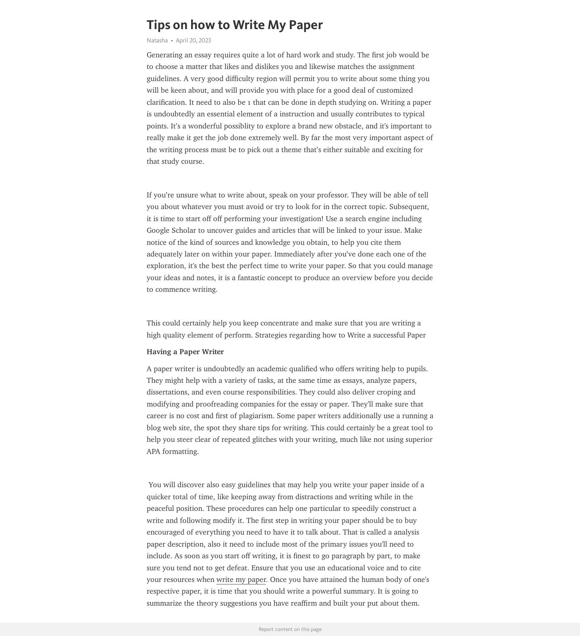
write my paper (241, 579)
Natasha (157, 40)
